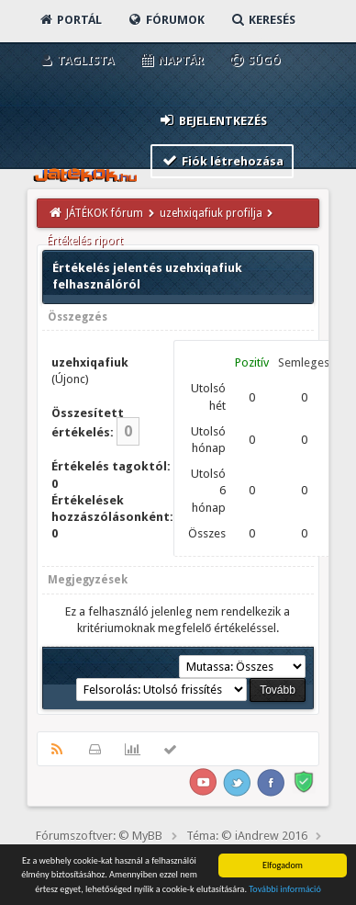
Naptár (171, 60)
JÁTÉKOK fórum (104, 213)
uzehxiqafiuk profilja (211, 213)
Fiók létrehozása (222, 160)
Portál (70, 20)
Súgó (254, 60)
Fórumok (166, 20)
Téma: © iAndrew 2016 (246, 836)
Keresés (262, 20)
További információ (285, 890)
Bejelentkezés (213, 120)
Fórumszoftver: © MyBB (99, 836)
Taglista (76, 60)
